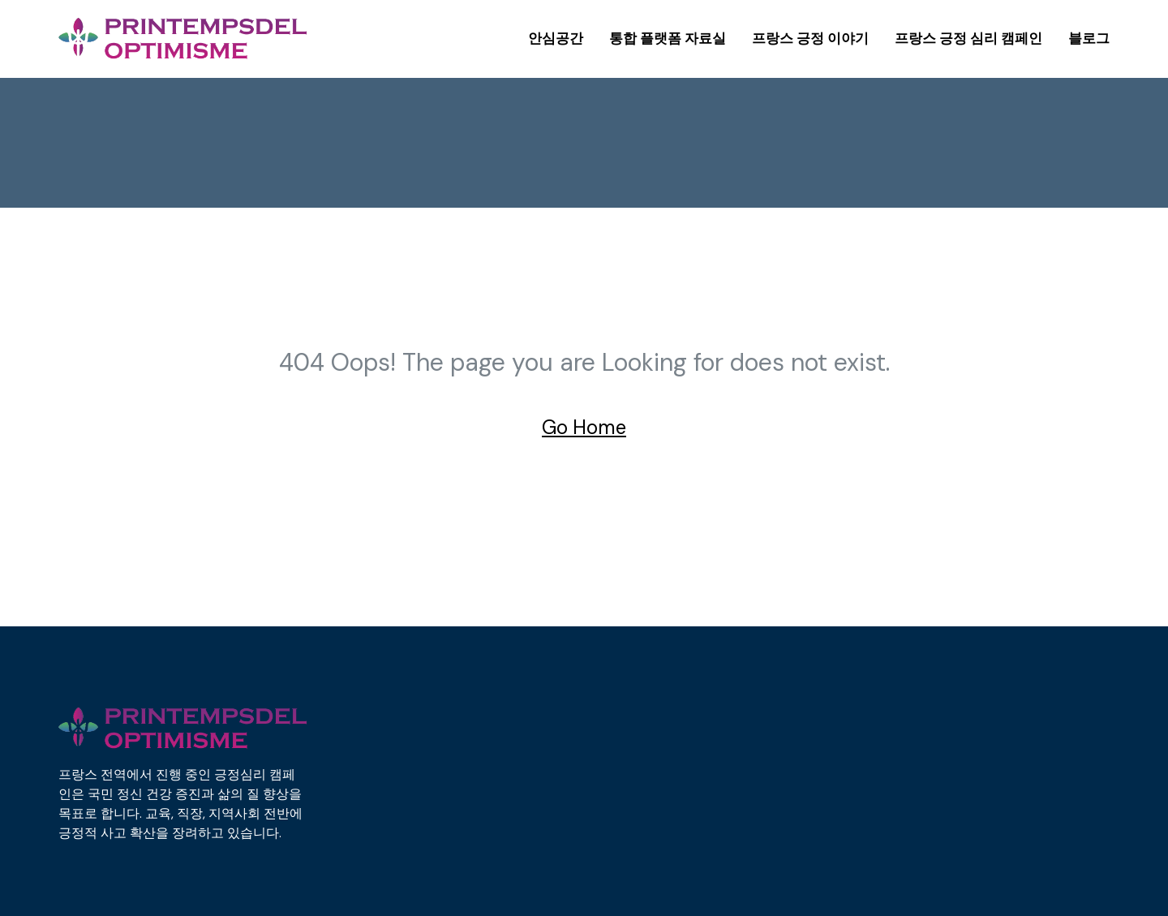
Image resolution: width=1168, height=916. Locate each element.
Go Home (584, 427)
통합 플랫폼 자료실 (667, 38)
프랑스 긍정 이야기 (810, 38)
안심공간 (555, 38)
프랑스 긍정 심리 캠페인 (968, 38)
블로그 (1089, 38)
